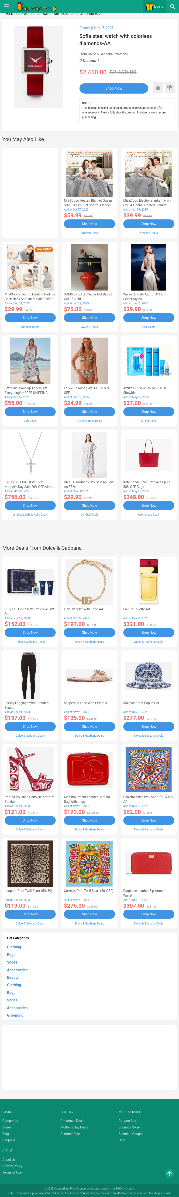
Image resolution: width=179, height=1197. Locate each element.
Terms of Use (12, 1171)
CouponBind (87, 1191)
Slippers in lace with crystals (85, 702)
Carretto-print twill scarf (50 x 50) (88, 889)
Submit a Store (129, 1126)
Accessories (17, 968)
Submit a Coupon (131, 1132)
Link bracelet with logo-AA (83, 608)
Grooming (15, 1013)
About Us (9, 1158)
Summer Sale (70, 1132)
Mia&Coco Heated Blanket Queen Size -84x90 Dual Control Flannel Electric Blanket (88, 205)
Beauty (13, 976)
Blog (5, 1132)
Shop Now (108, 88)
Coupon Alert (128, 1119)
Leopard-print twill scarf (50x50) (28, 889)
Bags (11, 953)
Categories (10, 1119)
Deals (154, 6)
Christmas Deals (72, 1119)
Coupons (8, 1139)
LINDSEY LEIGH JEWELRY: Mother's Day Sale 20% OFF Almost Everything (30, 486)
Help (122, 1139)
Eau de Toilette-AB (136, 608)
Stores (7, 1126)
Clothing (14, 945)
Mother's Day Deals (74, 1126)
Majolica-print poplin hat (141, 702)
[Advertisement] (30, 192)
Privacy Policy (12, 1164)
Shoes (12, 961)
